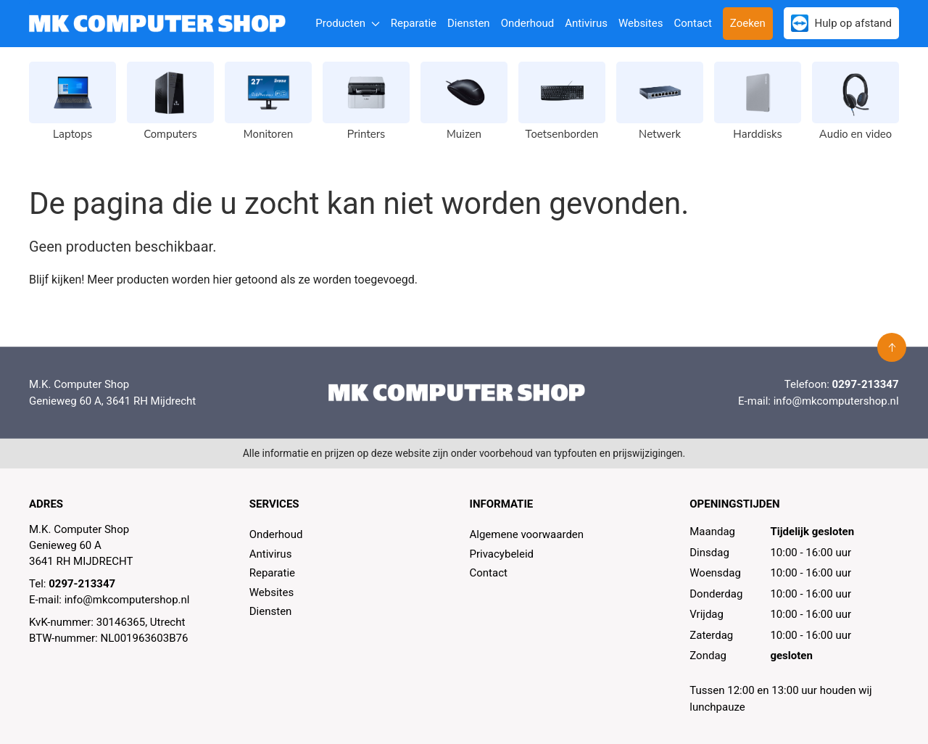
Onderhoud (528, 23)
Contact (692, 23)
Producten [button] (347, 23)
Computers (170, 134)
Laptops (72, 134)
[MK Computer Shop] (157, 23)
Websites (640, 23)
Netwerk (660, 134)
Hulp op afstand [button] (841, 23)
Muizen (464, 134)
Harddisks (757, 134)
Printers (366, 134)
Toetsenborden (562, 134)
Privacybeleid (502, 554)
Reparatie (413, 23)
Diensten (468, 23)
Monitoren (268, 134)
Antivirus (586, 23)
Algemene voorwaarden (527, 534)
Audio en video (855, 134)
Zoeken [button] (748, 23)
